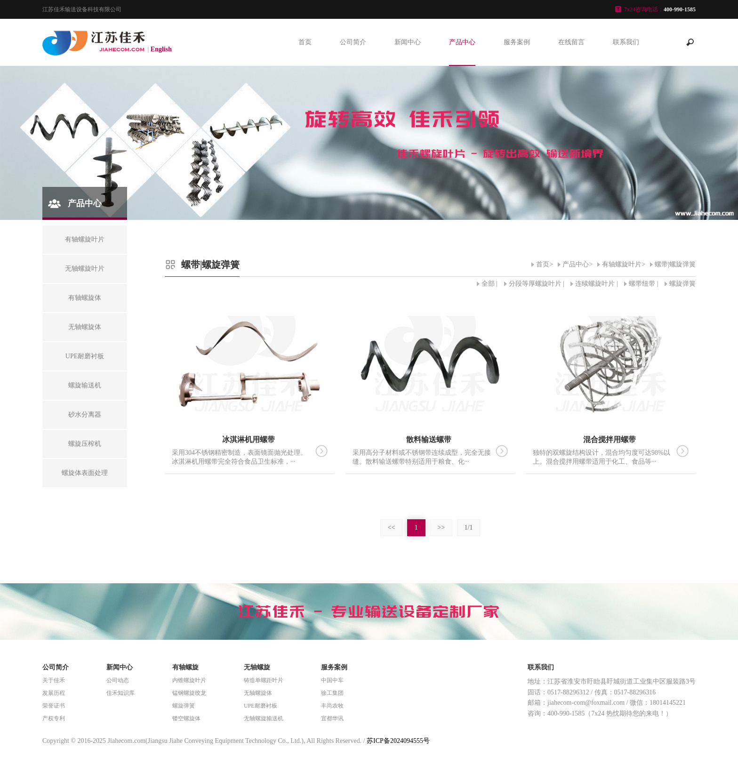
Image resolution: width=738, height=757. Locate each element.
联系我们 (626, 42)
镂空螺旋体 (186, 718)
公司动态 (117, 680)
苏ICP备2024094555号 (398, 740)
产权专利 (53, 718)
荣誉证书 (53, 705)
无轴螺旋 (257, 667)
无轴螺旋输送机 (263, 718)
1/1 (469, 527)
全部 (488, 283)
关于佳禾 (53, 680)
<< (391, 527)
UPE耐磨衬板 (260, 705)
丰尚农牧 (332, 705)
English (161, 49)
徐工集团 (332, 693)
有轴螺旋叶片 (622, 264)
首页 (305, 42)
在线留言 (571, 42)
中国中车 (332, 680)
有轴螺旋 (185, 667)
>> (441, 527)
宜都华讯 (332, 718)
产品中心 (462, 42)
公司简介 (353, 42)
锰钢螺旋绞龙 (189, 693)
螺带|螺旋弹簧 (675, 264)
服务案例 (517, 42)
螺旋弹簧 (682, 283)
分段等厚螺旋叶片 (535, 283)
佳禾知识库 (120, 693)
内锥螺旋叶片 (189, 680)
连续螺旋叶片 (595, 283)
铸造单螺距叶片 (263, 680)
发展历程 (53, 693)
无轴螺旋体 (258, 693)
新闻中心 (407, 42)
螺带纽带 (642, 283)
